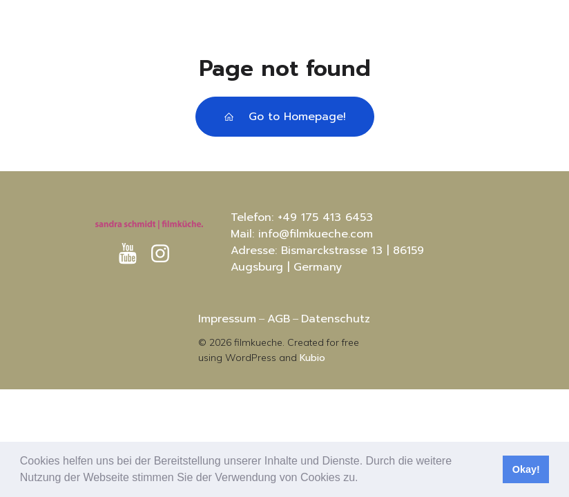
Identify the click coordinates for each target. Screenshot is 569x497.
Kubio (312, 358)
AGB (278, 319)
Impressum (227, 319)
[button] (363, 479)
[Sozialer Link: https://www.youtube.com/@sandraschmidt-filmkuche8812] (133, 254)
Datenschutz (335, 319)
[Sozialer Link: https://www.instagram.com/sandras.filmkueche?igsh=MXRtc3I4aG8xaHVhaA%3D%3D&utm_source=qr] (165, 254)
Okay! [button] (526, 469)
